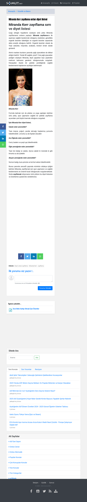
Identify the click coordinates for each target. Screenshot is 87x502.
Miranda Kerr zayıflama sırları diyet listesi (28, 19)
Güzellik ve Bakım (24, 11)
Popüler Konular (15, 457)
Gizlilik (43, 483)
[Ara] (21, 358)
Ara (37, 358)
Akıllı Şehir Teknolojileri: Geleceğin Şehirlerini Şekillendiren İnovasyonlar (36, 375)
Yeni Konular (14, 468)
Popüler (76, 3)
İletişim (35, 483)
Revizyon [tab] (38, 369)
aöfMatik (12, 478)
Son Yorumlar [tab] (26, 369)
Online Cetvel (14, 447)
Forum (54, 3)
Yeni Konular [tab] (13, 369)
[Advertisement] (31, 195)
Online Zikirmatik (15, 452)
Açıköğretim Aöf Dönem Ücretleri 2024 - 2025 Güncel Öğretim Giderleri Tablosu (39, 407)
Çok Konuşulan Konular (18, 463)
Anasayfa (45, 3)
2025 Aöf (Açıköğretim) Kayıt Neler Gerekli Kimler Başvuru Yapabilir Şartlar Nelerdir (40, 399)
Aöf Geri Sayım (15, 442)
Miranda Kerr (33, 266)
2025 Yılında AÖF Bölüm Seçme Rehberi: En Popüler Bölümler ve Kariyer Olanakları (40, 383)
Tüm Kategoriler (15, 473)
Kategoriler (65, 3)
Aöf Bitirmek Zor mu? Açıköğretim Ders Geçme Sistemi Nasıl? (32, 391)
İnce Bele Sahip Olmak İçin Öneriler (26, 309)
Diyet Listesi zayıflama (21, 266)
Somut (51, 483)
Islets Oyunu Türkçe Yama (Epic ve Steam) (25, 414)
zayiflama (41, 266)
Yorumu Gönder (45, 288)
